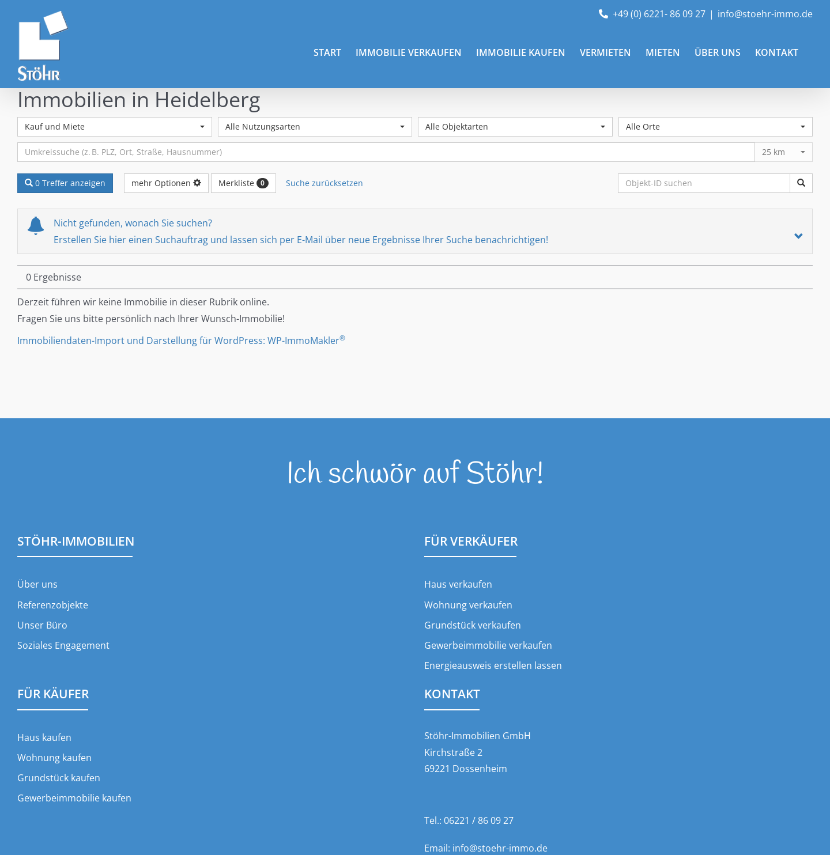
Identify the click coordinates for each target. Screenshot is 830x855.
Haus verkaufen (458, 584)
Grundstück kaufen (58, 777)
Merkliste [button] (243, 182)
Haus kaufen (44, 737)
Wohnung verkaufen (468, 605)
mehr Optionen (166, 182)
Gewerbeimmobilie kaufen (74, 798)
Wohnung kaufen (54, 757)
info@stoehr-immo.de (765, 13)
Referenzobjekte (52, 605)
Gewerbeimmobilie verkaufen (488, 645)
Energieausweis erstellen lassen (493, 665)
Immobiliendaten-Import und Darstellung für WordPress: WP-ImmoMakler (181, 340)
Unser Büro (42, 625)
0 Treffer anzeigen (65, 182)
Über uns (37, 584)
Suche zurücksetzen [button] (324, 182)
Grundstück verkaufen (472, 625)
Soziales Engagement (63, 645)
